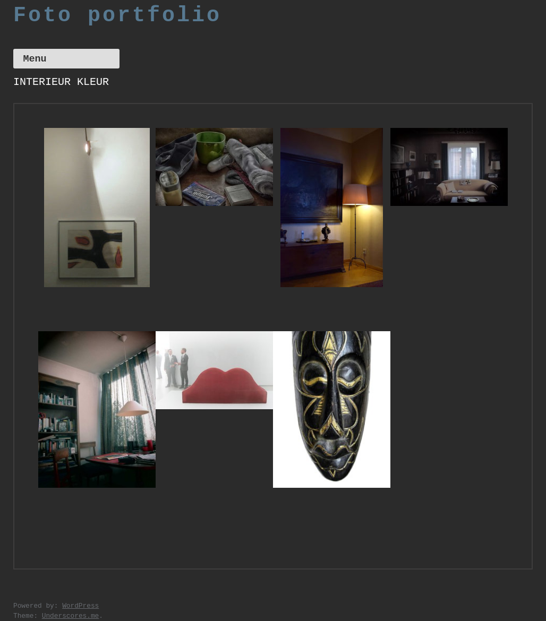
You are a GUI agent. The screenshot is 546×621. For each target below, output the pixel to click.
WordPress (80, 606)
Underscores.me (70, 616)
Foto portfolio (117, 16)
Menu (34, 59)
